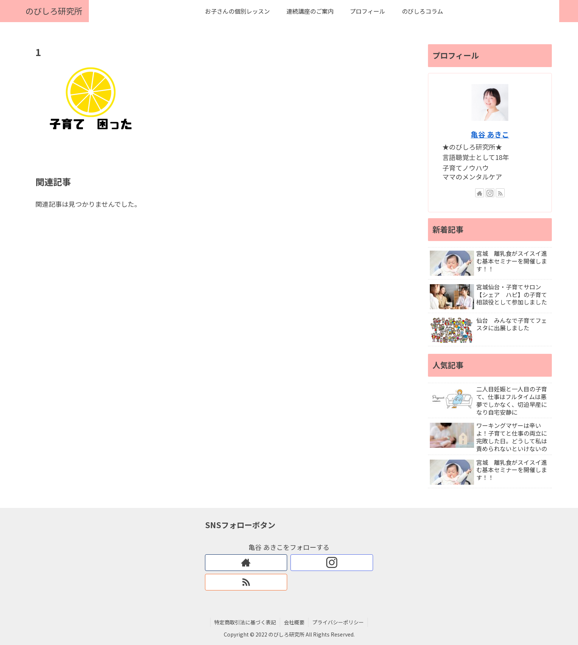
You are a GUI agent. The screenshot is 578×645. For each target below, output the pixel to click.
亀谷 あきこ (490, 134)
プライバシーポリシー (338, 622)
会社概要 (294, 622)
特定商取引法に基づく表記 (245, 622)
